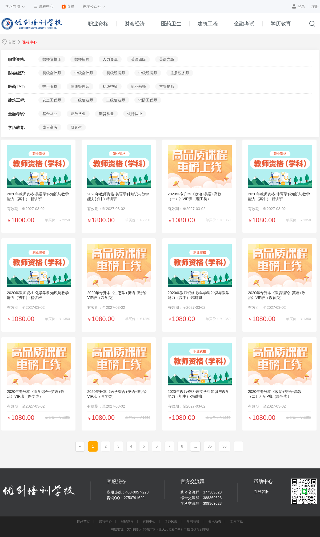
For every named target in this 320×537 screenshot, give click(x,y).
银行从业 (134, 114)
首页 (12, 42)
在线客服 (261, 491)
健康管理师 (80, 86)
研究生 (76, 127)
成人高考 (49, 127)
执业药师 (138, 86)
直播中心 (149, 521)
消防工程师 (147, 100)
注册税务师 (179, 73)
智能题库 (127, 521)
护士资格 (49, 86)
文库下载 (236, 521)
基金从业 (49, 114)
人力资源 (110, 59)
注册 (315, 6)
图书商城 (192, 521)
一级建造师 (83, 100)
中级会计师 (83, 73)
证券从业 (78, 114)
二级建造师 (115, 100)
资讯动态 (214, 521)
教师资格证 (51, 59)
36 (224, 446)
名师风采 (171, 521)
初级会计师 (51, 73)
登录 (301, 6)
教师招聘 (81, 59)
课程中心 (29, 42)
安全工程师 (51, 100)
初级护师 (110, 86)
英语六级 (166, 59)
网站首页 (83, 521)
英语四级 (138, 59)
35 (209, 446)
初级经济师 (115, 73)
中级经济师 (147, 73)
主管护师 (166, 86)
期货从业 (106, 114)
